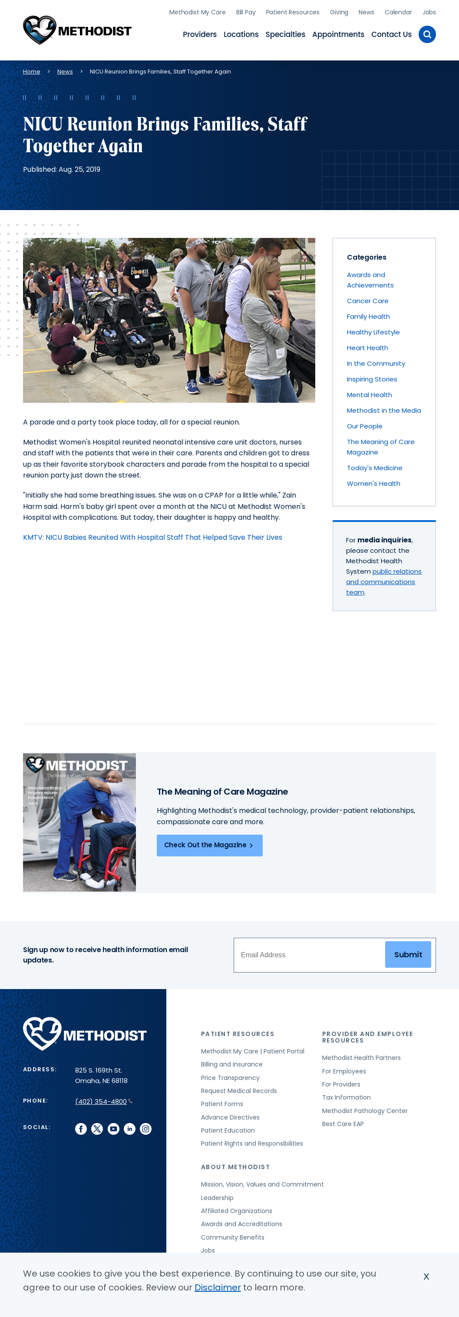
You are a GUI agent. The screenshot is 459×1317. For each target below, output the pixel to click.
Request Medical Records (239, 1088)
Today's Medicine (375, 465)
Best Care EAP (343, 1121)
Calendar (398, 11)
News (366, 11)
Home (31, 69)
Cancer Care (368, 298)
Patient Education (228, 1128)
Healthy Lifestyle (373, 329)
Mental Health (369, 392)
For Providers (341, 1082)
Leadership (217, 1195)
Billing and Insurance (232, 1062)
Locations (241, 33)
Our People (365, 423)
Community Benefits (232, 1234)
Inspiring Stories (372, 376)
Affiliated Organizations (236, 1208)
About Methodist (236, 1164)
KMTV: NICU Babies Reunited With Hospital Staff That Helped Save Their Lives (152, 535)
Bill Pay (246, 11)
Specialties (286, 33)
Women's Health (373, 481)
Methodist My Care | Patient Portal (252, 1049)
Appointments (338, 33)
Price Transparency (230, 1075)
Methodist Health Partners (361, 1055)
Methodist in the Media (384, 408)
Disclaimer (218, 1287)
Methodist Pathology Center (365, 1108)
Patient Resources (293, 11)
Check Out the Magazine (210, 843)
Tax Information (346, 1095)
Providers (200, 33)
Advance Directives (230, 1114)
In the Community (376, 361)
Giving (339, 11)
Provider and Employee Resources (367, 1035)
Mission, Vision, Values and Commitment (262, 1182)
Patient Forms (222, 1101)
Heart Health (367, 345)
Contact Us (391, 33)
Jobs (429, 11)
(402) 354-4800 (104, 1099)
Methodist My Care (197, 11)
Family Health (368, 314)
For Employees (344, 1068)
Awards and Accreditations (241, 1221)
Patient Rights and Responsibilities (252, 1141)
